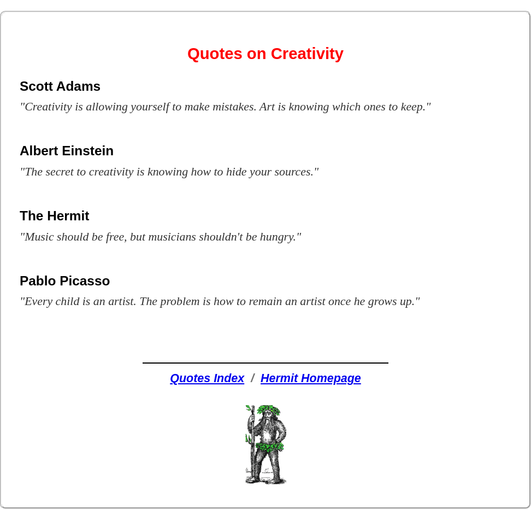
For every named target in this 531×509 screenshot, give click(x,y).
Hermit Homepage (311, 378)
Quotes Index (207, 378)
